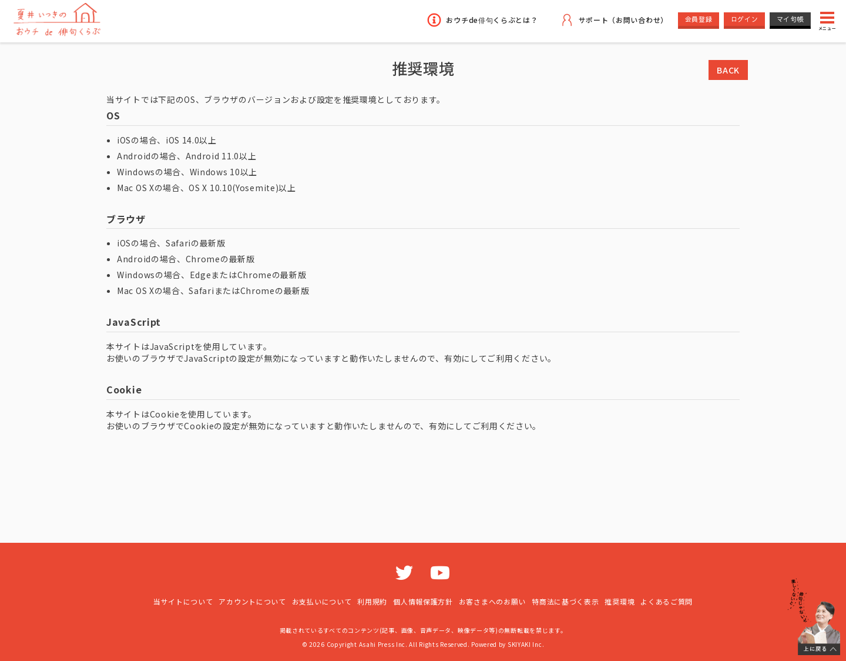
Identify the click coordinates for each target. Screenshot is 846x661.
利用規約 (372, 601)
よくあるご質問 (666, 601)
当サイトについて (183, 601)
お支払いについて (322, 601)
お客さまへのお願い (492, 601)
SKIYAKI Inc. (526, 644)
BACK (728, 70)
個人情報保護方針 (423, 601)
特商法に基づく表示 (565, 601)
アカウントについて (252, 601)
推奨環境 (619, 601)
